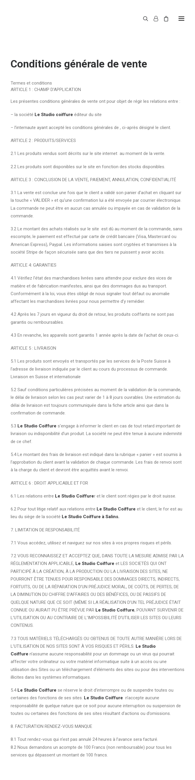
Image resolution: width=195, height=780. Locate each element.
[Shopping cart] (163, 18)
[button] (181, 18)
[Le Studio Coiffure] (32, 18)
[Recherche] (143, 18)
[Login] (153, 18)
